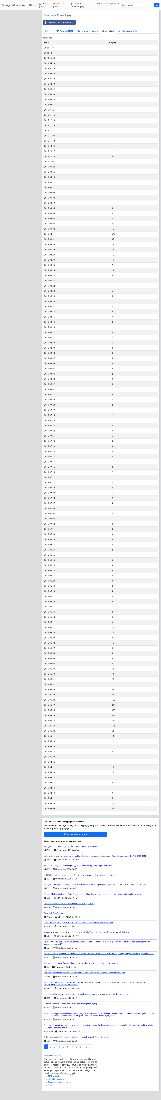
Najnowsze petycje (58, 5)
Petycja (48, 31)
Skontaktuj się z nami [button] (107, 3)
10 (85, 1046)
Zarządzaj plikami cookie (59, 1082)
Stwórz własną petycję (75, 834)
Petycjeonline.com (13, 5)
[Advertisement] (20, 48)
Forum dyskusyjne (88, 31)
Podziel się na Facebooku (58, 22)
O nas (50, 1085)
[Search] (137, 5)
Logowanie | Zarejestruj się (78, 5)
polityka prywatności (127, 31)
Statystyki (108, 31)
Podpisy (64, 31)
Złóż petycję (42, 5)
